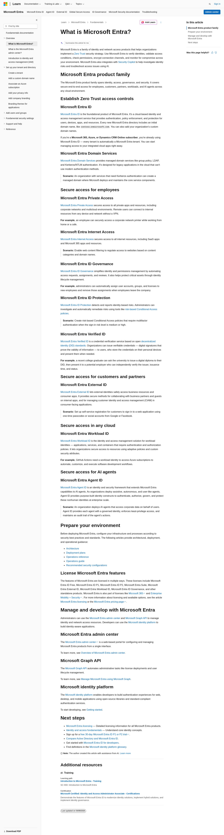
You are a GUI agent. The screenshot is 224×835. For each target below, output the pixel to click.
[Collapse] (37, 20)
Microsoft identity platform (141, 622)
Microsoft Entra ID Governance (77, 271)
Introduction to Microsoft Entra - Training (81, 781)
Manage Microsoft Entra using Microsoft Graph (105, 679)
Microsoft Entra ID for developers (101, 742)
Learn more (125, 753)
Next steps (193, 42)
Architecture (72, 548)
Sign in (217, 4)
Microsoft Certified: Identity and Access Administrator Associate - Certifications (100, 793)
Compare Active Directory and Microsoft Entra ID (92, 738)
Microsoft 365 (136, 593)
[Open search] (210, 4)
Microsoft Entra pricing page (109, 601)
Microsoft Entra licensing (74, 601)
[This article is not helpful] (216, 52)
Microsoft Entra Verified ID (74, 341)
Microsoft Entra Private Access (77, 205)
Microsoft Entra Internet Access (77, 239)
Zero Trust (79, 53)
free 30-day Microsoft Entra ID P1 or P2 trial (104, 734)
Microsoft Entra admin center (104, 618)
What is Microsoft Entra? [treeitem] (20, 44)
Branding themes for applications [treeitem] (17, 106)
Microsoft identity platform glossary (107, 747)
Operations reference (77, 557)
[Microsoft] (5, 4)
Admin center (212, 12)
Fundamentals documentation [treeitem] (20, 33)
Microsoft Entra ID (70, 114)
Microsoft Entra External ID (75, 392)
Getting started (94, 709)
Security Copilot (126, 62)
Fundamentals (97, 22)
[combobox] (20, 26)
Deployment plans (75, 552)
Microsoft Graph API (136, 618)
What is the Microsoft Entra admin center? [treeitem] (21, 51)
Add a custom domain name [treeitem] (21, 78)
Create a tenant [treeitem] (15, 73)
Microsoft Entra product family (203, 28)
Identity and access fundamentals (84, 730)
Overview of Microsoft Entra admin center (103, 653)
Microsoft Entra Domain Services (78, 160)
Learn (63, 22)
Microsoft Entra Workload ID (76, 441)
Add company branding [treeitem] (19, 98)
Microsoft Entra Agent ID (73, 487)
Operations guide (75, 561)
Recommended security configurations (86, 565)
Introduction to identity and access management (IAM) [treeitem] (20, 60)
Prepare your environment (200, 32)
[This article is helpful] (212, 52)
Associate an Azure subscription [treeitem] (17, 86)
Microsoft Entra (78, 22)
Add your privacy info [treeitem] (18, 93)
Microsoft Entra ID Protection (76, 305)
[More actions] (160, 22)
